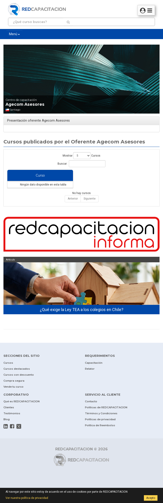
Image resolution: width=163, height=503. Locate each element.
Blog (6, 428)
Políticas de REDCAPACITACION (106, 416)
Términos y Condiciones (101, 422)
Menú (14, 34)
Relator (90, 378)
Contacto (91, 410)
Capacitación (93, 372)
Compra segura (13, 390)
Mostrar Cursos (81, 155)
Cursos (8, 372)
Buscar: (81, 163)
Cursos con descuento (18, 384)
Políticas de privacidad (100, 428)
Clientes (8, 416)
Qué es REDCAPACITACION (21, 410)
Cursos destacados (16, 378)
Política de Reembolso (100, 434)
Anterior (73, 207)
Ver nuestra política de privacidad (27, 498)
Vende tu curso (13, 395)
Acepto (150, 498)
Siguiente (90, 207)
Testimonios (11, 422)
